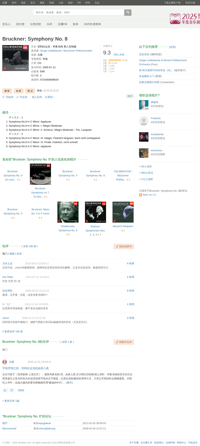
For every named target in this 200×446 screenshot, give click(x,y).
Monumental (9, 428)
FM (79, 2)
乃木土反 (7, 263)
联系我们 (159, 442)
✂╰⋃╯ (7, 304)
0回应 (21, 390)
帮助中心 (181, 442)
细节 (4, 423)
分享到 (49, 97)
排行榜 (20, 24)
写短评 (9, 97)
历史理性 (7, 290)
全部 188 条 (29, 246)
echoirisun (156, 150)
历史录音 (144, 54)
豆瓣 (4, 2)
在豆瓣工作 (146, 442)
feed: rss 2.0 (149, 194)
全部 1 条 (67, 341)
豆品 (97, 2)
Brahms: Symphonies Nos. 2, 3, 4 (95, 230)
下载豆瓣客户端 (172, 2)
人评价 (118, 54)
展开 (69, 382)
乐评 (49, 24)
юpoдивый (44, 423)
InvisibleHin (157, 134)
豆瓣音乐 (16, 12)
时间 (87, 2)
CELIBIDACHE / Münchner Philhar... (123, 175)
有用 (131, 263)
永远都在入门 (146, 76)
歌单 (75, 24)
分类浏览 (35, 24)
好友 (19, 253)
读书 (14, 2)
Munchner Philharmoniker (77, 50)
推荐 (129, 96)
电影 (23, 2)
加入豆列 (37, 97)
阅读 (70, 2)
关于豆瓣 (134, 442)
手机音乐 (193, 442)
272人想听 (147, 179)
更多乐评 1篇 (11, 400)
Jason (5, 317)
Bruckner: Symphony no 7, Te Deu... (40, 192)
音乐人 (6, 24)
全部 (172, 46)
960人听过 (147, 172)
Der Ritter (7, 277)
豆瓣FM (62, 24)
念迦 (11, 361)
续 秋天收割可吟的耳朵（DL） (156, 70)
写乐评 (23, 97)
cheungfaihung (46, 428)
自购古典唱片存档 (149, 82)
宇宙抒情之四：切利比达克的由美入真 (25, 368)
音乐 (32, 2)
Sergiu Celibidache (50, 50)
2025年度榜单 (92, 24)
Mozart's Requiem (123, 226)
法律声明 (170, 442)
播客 (42, 2)
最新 (12, 253)
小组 (61, 2)
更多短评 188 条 (13, 331)
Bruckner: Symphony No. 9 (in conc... (13, 175)
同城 (51, 2)
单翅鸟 (154, 102)
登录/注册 (190, 2)
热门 (4, 253)
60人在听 (146, 166)
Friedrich (156, 118)
